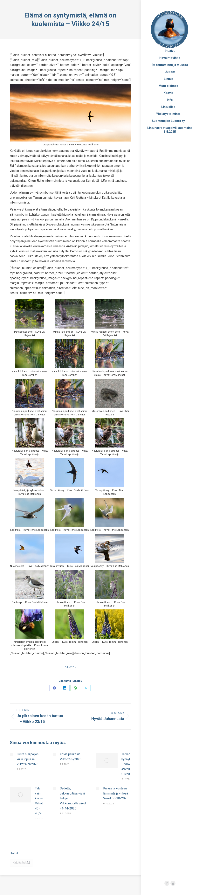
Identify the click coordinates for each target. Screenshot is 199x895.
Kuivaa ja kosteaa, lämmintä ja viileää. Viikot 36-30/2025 (115, 793)
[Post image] (11, 754)
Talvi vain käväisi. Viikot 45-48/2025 (41, 801)
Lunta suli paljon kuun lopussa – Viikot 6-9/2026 (27, 759)
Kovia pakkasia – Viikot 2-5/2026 (71, 756)
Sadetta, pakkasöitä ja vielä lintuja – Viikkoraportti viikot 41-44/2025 (73, 798)
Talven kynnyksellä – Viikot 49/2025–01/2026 (129, 764)
